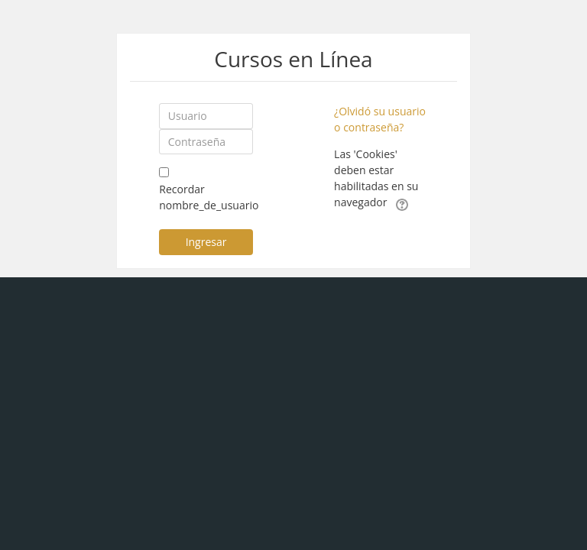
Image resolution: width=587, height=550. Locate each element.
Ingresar (206, 242)
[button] (402, 203)
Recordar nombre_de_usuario (208, 197)
